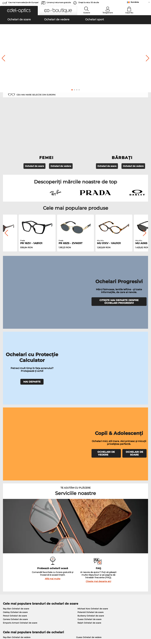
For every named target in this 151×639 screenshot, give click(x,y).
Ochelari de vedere (60, 124)
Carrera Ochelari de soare (15, 455)
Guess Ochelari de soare (89, 455)
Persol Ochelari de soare (15, 451)
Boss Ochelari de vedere (88, 484)
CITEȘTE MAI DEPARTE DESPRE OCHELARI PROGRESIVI (119, 238)
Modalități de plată (60, 558)
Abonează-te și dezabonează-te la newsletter (122, 562)
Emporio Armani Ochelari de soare (20, 458)
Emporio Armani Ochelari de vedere (21, 487)
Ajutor (103, 553)
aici (79, 521)
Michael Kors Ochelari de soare (92, 444)
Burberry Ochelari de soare (90, 451)
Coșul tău (129, 13)
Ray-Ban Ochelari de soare (16, 444)
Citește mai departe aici (98, 417)
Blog (102, 565)
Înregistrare (108, 13)
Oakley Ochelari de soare (15, 448)
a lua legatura (8, 565)
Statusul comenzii (109, 569)
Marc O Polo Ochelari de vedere (18, 480)
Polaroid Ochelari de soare (90, 448)
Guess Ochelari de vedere (88, 473)
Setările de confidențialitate (15, 562)
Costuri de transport (60, 562)
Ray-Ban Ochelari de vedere (16, 473)
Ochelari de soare (34, 124)
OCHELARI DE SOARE (134, 310)
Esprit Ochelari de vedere (88, 480)
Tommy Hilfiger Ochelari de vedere (93, 487)
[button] (19, 10)
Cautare (86, 13)
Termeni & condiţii (11, 621)
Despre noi (8, 553)
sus (146, 621)
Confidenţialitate (29, 621)
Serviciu (55, 553)
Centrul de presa (10, 558)
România (135, 2)
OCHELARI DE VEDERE (106, 310)
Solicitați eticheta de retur (63, 565)
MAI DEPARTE (32, 278)
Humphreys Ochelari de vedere (18, 484)
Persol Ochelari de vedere (88, 476)
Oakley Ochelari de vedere (16, 476)
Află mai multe (52, 414)
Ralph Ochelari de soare (89, 458)
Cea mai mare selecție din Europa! (23, 2)
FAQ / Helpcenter (108, 558)
